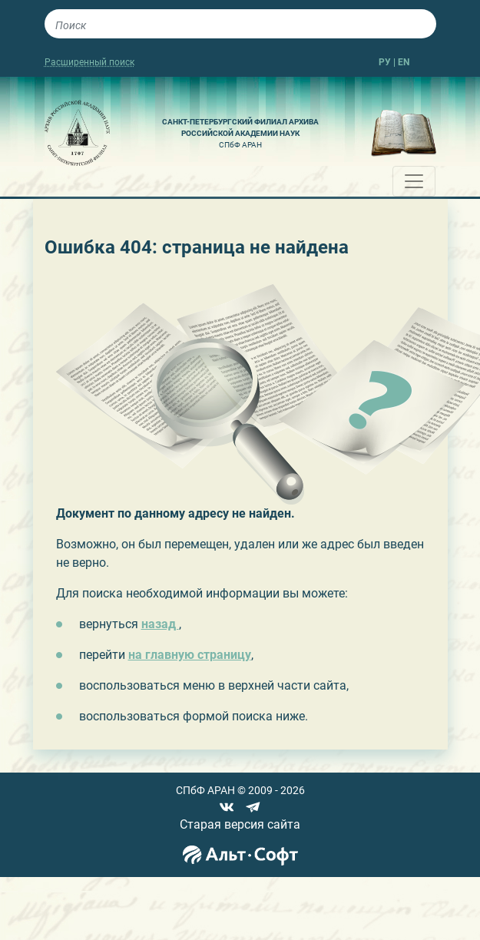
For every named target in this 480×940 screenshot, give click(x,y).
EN (403, 62)
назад (160, 624)
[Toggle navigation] (413, 181)
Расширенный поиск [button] (89, 62)
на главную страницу (189, 654)
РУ (385, 62)
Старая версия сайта (240, 824)
